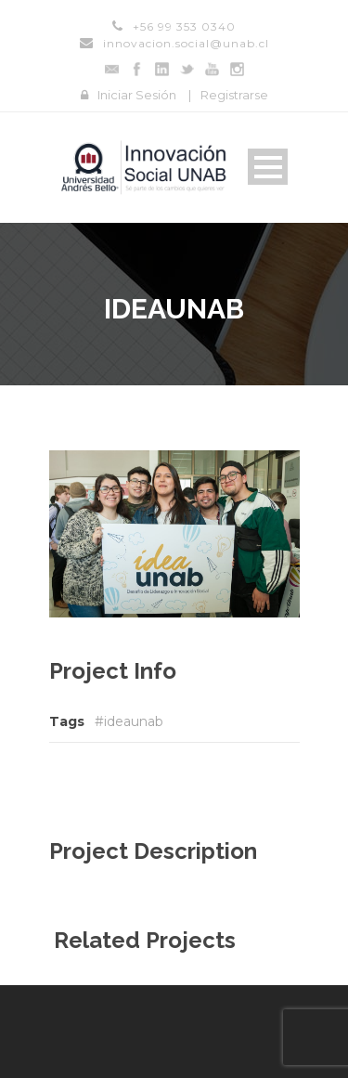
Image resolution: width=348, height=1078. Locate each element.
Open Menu (268, 167)
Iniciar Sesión (136, 94)
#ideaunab (129, 721)
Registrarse (234, 94)
